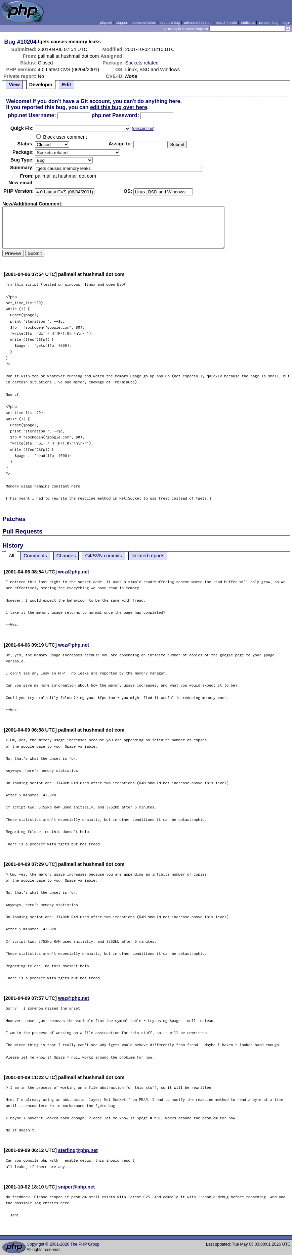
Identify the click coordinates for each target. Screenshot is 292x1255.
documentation (144, 22)
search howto (226, 22)
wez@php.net (73, 571)
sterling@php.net (78, 1150)
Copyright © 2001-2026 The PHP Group (63, 1244)
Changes (66, 555)
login (286, 22)
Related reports (147, 555)
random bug (269, 22)
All (11, 555)
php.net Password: (115, 115)
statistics (248, 22)
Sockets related (142, 62)
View (14, 84)
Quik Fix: (22, 128)
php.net (106, 22)
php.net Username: (32, 115)
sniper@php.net (76, 1187)
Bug (10, 41)
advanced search (197, 22)
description (143, 128)
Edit (66, 84)
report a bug (170, 22)
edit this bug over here (118, 107)
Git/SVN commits (103, 555)
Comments (35, 555)
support (122, 22)
